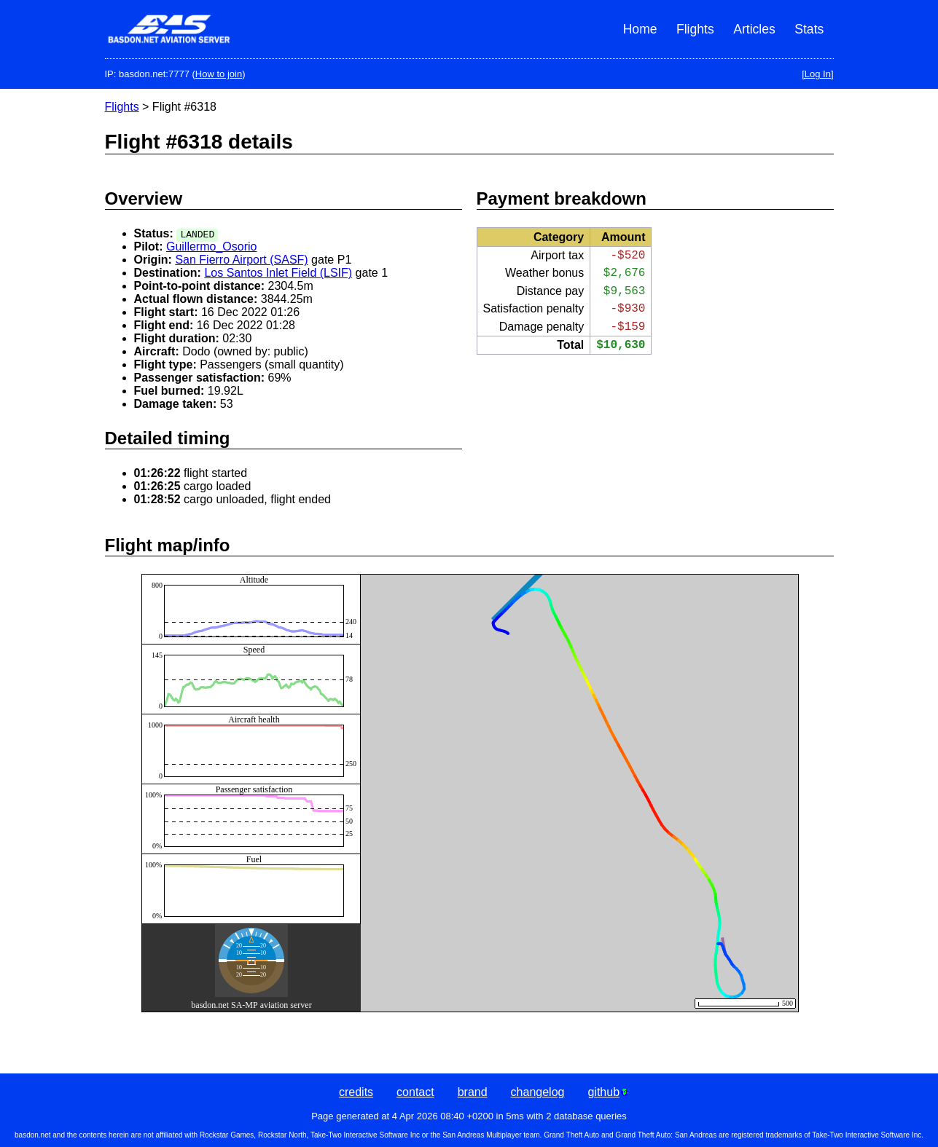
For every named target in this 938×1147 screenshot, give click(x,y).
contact (415, 1092)
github (607, 1092)
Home (640, 29)
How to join (218, 73)
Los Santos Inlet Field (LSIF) (278, 273)
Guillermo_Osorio (211, 246)
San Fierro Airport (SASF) (241, 259)
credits (356, 1092)
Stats (809, 29)
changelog (538, 1092)
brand (473, 1092)
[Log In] (817, 73)
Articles (754, 29)
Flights (695, 29)
